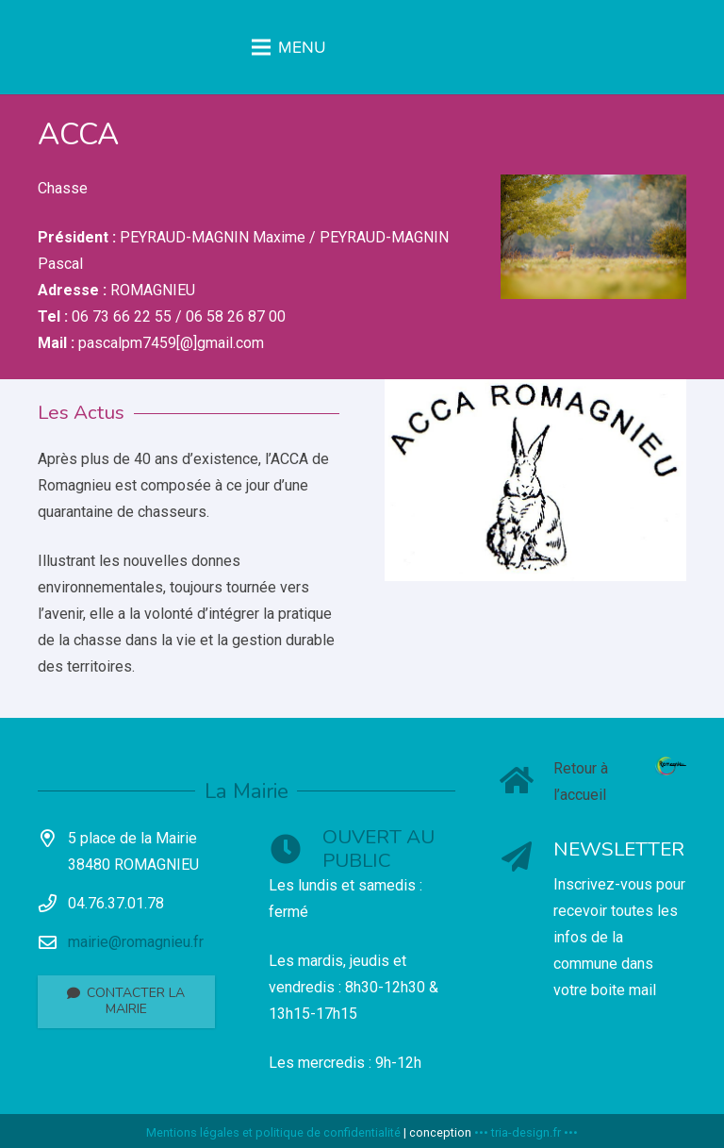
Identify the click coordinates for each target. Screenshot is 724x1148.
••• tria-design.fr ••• (526, 1132)
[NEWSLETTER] (527, 858)
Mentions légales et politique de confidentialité (273, 1132)
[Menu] (361, 47)
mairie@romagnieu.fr (136, 942)
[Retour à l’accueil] (527, 782)
